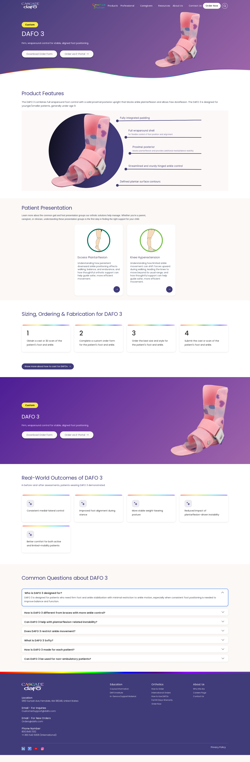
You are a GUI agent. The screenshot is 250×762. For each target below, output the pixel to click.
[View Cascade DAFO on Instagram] (42, 755)
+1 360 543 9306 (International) (39, 742)
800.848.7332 (29, 738)
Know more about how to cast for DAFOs (50, 372)
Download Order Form (40, 54)
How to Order (157, 696)
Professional (130, 6)
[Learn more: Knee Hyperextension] (169, 294)
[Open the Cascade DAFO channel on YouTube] (36, 755)
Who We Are (199, 696)
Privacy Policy (218, 754)
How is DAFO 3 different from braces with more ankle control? (64, 618)
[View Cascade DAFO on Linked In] (23, 755)
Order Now (212, 6)
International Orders (161, 699)
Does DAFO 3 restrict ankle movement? (49, 637)
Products (113, 6)
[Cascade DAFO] (29, 6)
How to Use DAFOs (160, 703)
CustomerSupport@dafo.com (39, 718)
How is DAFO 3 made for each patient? (49, 656)
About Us (180, 6)
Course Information (119, 696)
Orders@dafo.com (32, 728)
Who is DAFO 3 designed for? (43, 599)
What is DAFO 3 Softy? (38, 647)
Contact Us (195, 6)
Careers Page (199, 699)
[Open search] (225, 6)
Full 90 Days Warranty (162, 707)
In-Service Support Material (123, 703)
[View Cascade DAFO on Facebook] (29, 755)
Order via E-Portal (80, 54)
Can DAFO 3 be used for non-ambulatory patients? (57, 666)
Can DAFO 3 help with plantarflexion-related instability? (60, 628)
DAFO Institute (116, 699)
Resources (164, 6)
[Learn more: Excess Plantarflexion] (116, 294)
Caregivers (148, 6)
